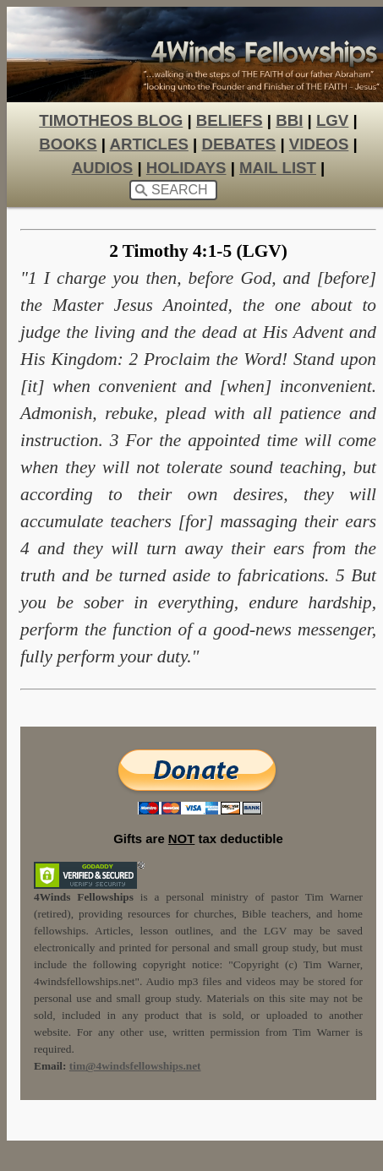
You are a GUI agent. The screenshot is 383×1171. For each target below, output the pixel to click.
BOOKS (67, 144)
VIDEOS (319, 144)
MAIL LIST (277, 168)
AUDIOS (103, 168)
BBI (289, 120)
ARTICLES (149, 144)
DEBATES (238, 144)
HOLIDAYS (186, 168)
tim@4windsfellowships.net (135, 1065)
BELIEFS (229, 120)
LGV (332, 120)
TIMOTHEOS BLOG (111, 120)
